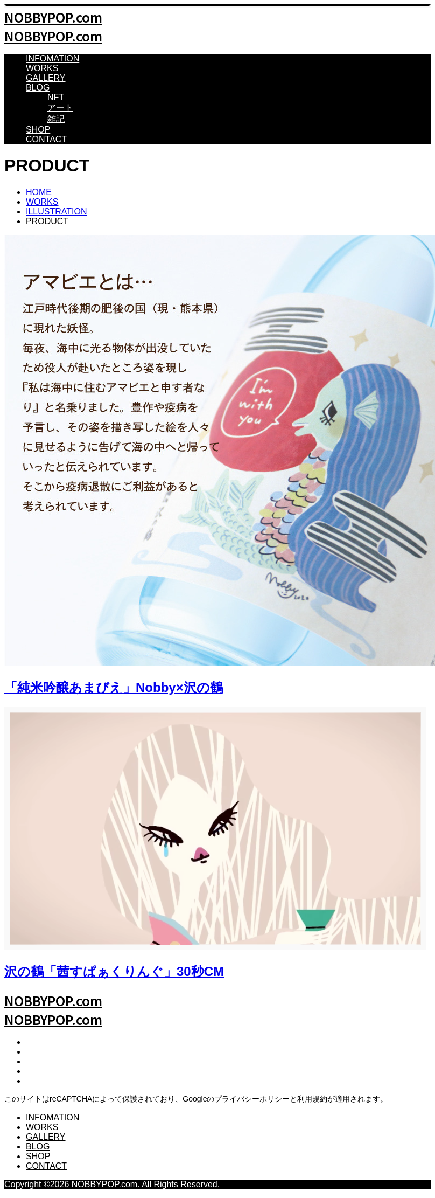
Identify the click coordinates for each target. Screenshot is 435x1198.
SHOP (38, 129)
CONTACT (46, 139)
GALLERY (46, 77)
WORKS (42, 68)
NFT (55, 97)
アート (60, 107)
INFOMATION (52, 58)
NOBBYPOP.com (53, 17)
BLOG (38, 87)
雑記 (56, 118)
